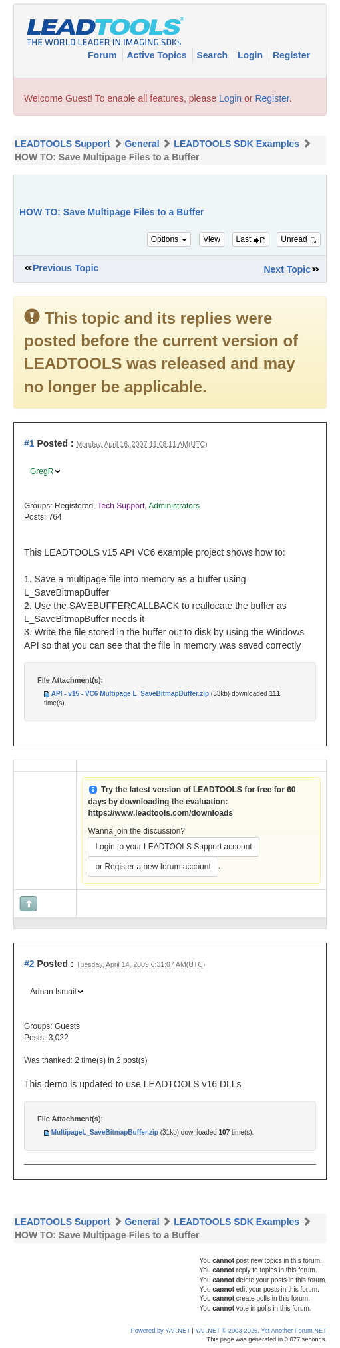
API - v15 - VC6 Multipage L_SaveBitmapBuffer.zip (130, 693)
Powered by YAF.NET (160, 1330)
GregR (41, 471)
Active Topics (157, 55)
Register (291, 55)
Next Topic (287, 269)
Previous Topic (65, 268)
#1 (29, 443)
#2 (29, 963)
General (141, 143)
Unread (299, 239)
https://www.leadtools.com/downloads (160, 813)
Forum (103, 55)
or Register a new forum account (152, 866)
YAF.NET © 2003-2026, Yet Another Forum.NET (261, 1330)
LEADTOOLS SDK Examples (236, 143)
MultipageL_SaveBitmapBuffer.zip (104, 1132)
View (211, 239)
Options (169, 239)
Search (213, 55)
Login (251, 55)
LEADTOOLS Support (62, 143)
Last (250, 239)
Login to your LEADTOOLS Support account (173, 846)
